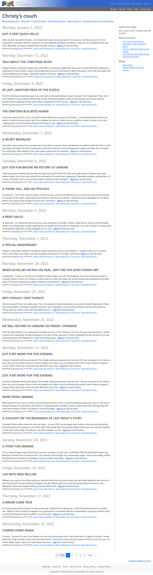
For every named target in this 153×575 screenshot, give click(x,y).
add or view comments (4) (44, 48)
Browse (114, 9)
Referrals (46, 566)
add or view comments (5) (44, 340)
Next (90, 555)
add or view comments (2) (44, 104)
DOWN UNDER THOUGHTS (133, 67)
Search (122, 9)
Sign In (147, 3)
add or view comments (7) (45, 76)
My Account (137, 3)
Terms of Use (75, 566)
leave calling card (62, 48)
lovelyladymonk (12, 21)
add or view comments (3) (44, 154)
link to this (75, 48)
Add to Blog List (74, 21)
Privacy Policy (89, 566)
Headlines (133, 561)
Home (114, 3)
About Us (56, 566)
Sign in (60, 45)
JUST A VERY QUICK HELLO (133, 41)
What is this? (144, 561)
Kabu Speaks (128, 65)
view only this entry (89, 48)
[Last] (96, 555)
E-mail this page (38, 21)
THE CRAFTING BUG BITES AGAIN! (136, 54)
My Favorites (124, 3)
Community (145, 9)
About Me (25, 21)
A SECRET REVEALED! (131, 57)
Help (136, 9)
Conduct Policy (104, 566)
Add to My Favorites (56, 21)
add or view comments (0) (44, 390)
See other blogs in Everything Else (98, 21)
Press (65, 566)
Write (129, 9)
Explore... (126, 70)
